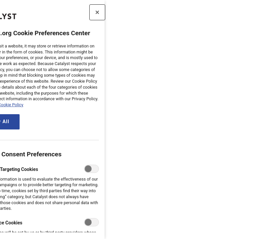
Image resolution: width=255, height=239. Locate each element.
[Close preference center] (56, 12)
